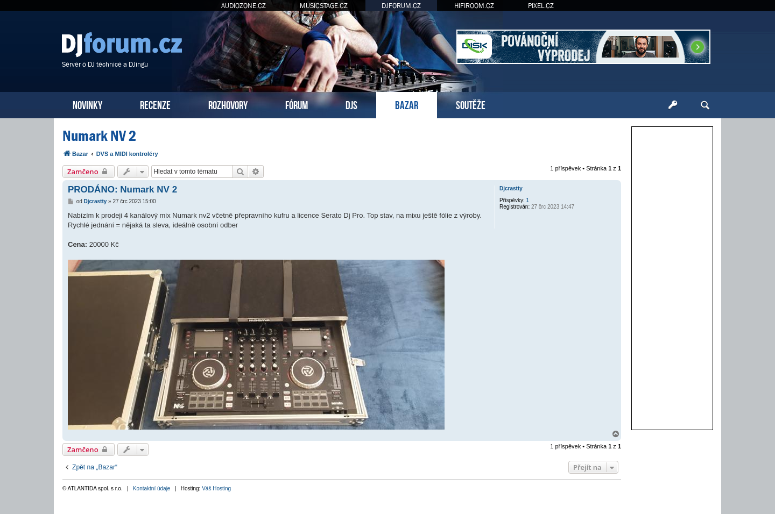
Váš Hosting (216, 488)
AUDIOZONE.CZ (243, 6)
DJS (351, 104)
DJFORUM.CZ (401, 6)
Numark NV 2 (99, 135)
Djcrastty (511, 188)
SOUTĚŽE (470, 104)
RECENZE (155, 104)
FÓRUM (296, 104)
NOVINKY (87, 104)
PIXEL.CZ (541, 6)
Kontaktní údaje (152, 488)
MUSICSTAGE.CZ (324, 6)
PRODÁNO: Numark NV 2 (122, 189)
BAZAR (406, 104)
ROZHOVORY (228, 104)
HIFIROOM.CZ (474, 6)
